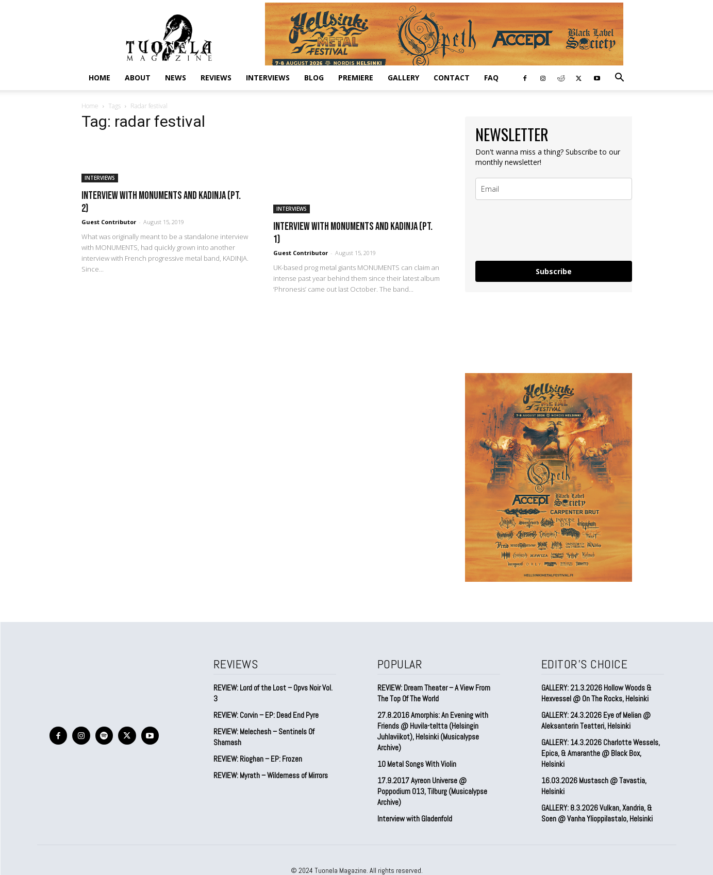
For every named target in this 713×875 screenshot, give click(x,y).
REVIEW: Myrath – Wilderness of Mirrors (270, 775)
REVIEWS (216, 77)
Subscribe (554, 271)
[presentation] (553, 230)
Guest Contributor (108, 222)
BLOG (314, 77)
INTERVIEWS (268, 77)
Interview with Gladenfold (414, 818)
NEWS (175, 77)
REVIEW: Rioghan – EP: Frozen (257, 759)
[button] (619, 78)
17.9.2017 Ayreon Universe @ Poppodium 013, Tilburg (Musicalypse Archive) (432, 791)
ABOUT (138, 77)
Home (99, 77)
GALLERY (403, 77)
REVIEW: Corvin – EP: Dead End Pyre (266, 715)
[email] (553, 189)
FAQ (491, 77)
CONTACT (452, 77)
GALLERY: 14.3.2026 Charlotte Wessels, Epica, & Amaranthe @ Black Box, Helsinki (600, 753)
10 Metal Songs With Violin (416, 764)
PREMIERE (355, 77)
